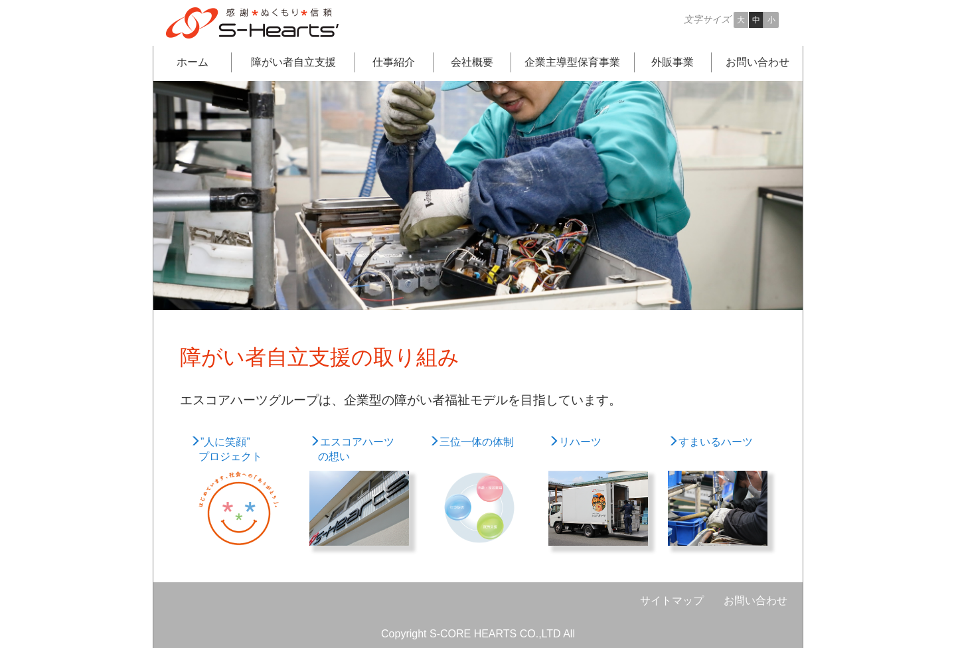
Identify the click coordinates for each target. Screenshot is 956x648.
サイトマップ (672, 600)
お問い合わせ (755, 600)
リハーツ (574, 441)
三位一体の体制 (471, 441)
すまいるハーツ (710, 441)
